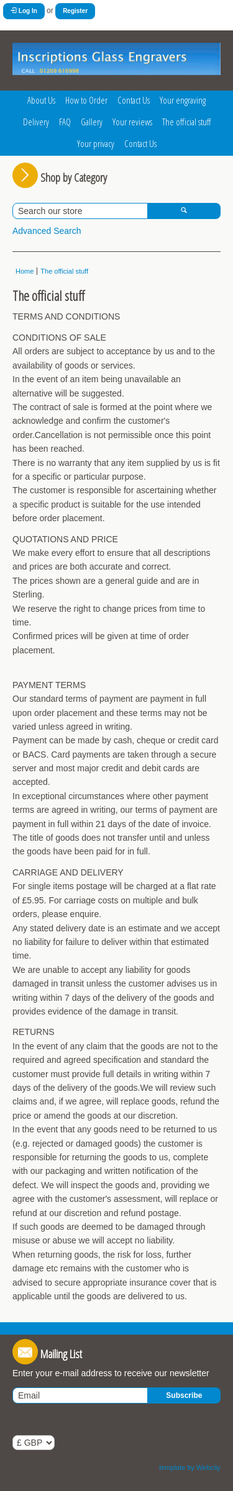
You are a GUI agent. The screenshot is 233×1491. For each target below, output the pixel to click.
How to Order (86, 100)
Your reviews (132, 121)
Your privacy (95, 143)
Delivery (36, 121)
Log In (24, 10)
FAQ (65, 121)
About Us (41, 100)
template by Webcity (190, 1467)
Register (75, 10)
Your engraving (183, 100)
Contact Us (133, 100)
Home (25, 271)
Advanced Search (46, 231)
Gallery (92, 121)
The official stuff (186, 121)
